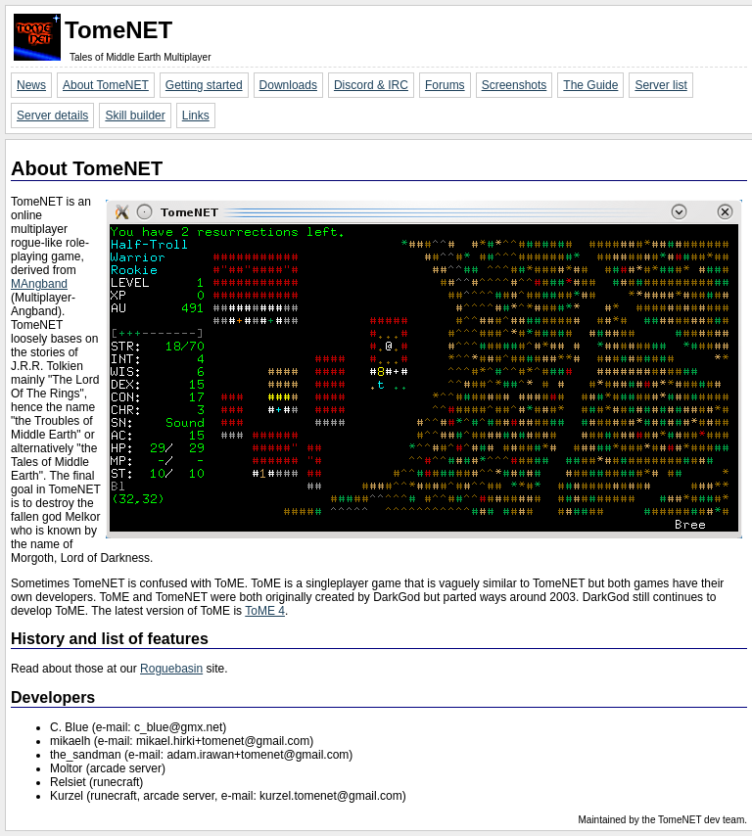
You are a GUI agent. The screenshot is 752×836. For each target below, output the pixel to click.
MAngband (39, 284)
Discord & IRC (371, 85)
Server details (52, 115)
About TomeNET (106, 85)
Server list (660, 85)
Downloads (288, 85)
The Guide (590, 85)
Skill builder (134, 115)
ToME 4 (265, 611)
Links (196, 115)
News (31, 85)
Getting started (204, 85)
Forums (445, 85)
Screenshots (514, 85)
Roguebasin (171, 668)
